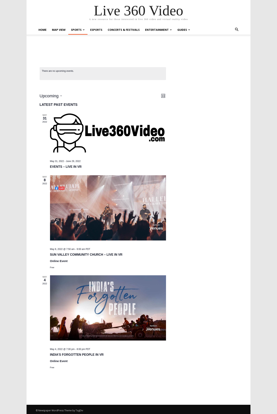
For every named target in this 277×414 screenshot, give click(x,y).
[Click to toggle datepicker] (51, 96)
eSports (96, 30)
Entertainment (158, 30)
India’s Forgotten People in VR (77, 354)
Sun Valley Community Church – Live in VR (86, 254)
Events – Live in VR (66, 166)
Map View (59, 30)
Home (42, 30)
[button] (236, 30)
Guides (183, 30)
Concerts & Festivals (124, 30)
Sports (78, 30)
